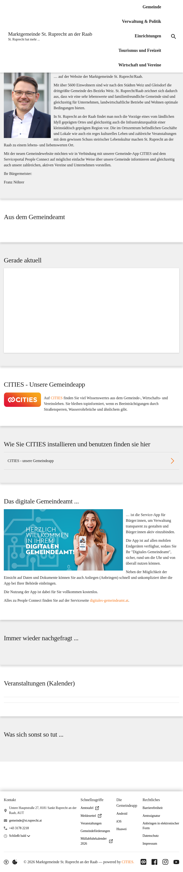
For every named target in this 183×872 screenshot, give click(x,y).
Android (122, 813)
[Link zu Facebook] (153, 862)
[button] (27, 109)
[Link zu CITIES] (142, 862)
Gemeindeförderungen (95, 831)
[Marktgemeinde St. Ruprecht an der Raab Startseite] (49, 36)
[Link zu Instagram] (165, 862)
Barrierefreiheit (152, 808)
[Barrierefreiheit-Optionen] (6, 862)
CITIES (57, 411)
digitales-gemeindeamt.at (109, 620)
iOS (119, 821)
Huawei (122, 829)
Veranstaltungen (91, 823)
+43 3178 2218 (19, 828)
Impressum (149, 843)
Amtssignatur (151, 816)
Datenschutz (150, 836)
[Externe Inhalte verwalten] (14, 862)
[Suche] (173, 36)
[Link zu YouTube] (176, 862)
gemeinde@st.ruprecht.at (25, 820)
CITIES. (127, 862)
